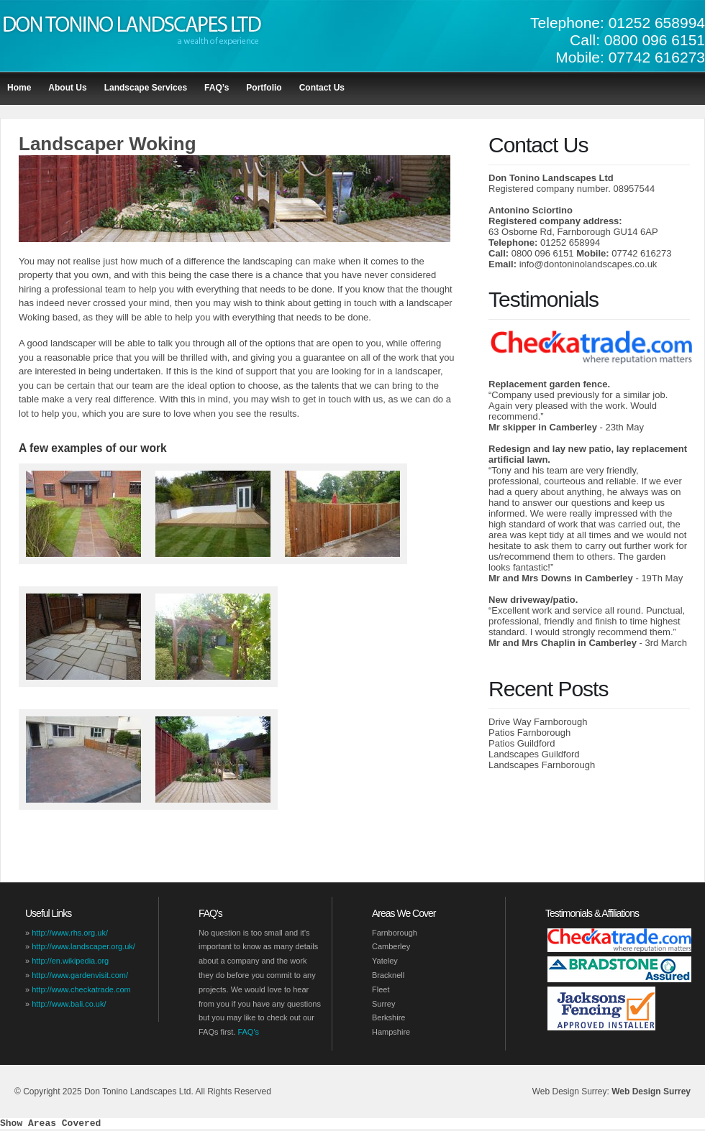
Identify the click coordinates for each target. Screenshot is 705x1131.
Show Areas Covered (50, 1124)
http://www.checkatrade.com (81, 989)
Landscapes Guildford (533, 754)
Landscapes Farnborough (541, 765)
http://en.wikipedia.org (70, 960)
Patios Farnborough (529, 732)
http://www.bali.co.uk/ (69, 1004)
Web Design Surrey (651, 1091)
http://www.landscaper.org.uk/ (83, 946)
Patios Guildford (521, 743)
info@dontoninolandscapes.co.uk (588, 264)
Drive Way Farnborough (538, 721)
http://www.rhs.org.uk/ (70, 932)
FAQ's (248, 1032)
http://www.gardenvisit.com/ (80, 975)
